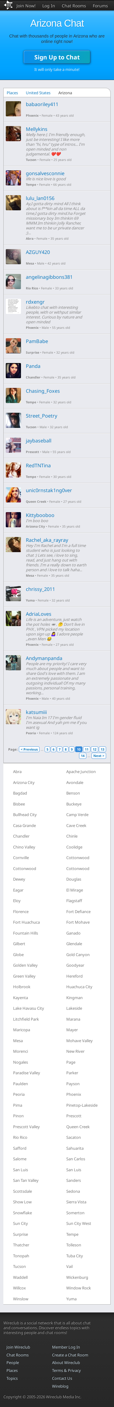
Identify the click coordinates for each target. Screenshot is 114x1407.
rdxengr (35, 302)
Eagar (18, 890)
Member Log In (66, 1347)
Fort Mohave (78, 922)
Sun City (20, 1223)
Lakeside (74, 1008)
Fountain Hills (25, 933)
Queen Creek (36, 501)
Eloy (17, 900)
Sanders (73, 1180)
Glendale (74, 943)
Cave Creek (76, 825)
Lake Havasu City (28, 1008)
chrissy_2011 (40, 589)
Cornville (21, 857)
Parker (72, 1072)
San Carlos (75, 1158)
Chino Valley (24, 847)
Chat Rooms (74, 5)
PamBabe (37, 341)
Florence (21, 911)
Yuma (30, 600)
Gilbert (19, 943)
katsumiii (36, 712)
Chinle (72, 836)
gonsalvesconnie (45, 173)
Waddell (20, 1277)
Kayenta (20, 997)
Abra (29, 238)
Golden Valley (25, 965)
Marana (73, 1019)
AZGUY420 (38, 252)
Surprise (32, 352)
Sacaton (73, 1137)
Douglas (73, 879)
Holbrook (21, 986)
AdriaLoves (38, 614)
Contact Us (62, 1378)
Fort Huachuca (26, 922)
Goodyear (75, 965)
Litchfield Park (26, 1019)
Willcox (19, 1287)
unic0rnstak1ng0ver (49, 490)
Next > (98, 755)
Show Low (22, 1201)
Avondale (74, 782)
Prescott (32, 452)
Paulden (20, 1083)
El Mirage (74, 890)
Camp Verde (77, 814)
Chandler (33, 377)
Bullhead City (25, 814)
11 (86, 749)
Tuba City (74, 1255)
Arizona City (35, 526)
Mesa (30, 263)
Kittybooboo (40, 515)
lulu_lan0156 (40, 198)
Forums (100, 5)
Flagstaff (74, 900)
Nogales (20, 1062)
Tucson (31, 160)
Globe (18, 954)
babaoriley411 (42, 104)
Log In (48, 5)
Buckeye (73, 804)
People (12, 1362)
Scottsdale (22, 1191)
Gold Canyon (78, 954)
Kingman (74, 997)
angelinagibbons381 (49, 277)
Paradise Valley (26, 1072)
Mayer (72, 1029)
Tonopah (21, 1255)
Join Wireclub (18, 1347)
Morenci (20, 1051)
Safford (19, 1148)
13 (102, 749)
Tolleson (73, 1244)
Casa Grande (24, 825)
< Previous (29, 749)
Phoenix (32, 115)
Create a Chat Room (70, 1354)
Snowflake (22, 1212)
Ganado (73, 933)
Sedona (73, 1191)
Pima (17, 1105)
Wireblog (60, 1386)
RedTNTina (38, 465)
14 (83, 755)
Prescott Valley (26, 1126)
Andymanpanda (44, 658)
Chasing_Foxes (43, 391)
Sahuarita (75, 1148)
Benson (73, 793)
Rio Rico (32, 288)
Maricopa (21, 1029)
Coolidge (74, 847)
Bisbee (19, 804)
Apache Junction (81, 771)
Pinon (18, 1115)
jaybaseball (38, 441)
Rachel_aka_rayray (47, 540)
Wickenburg (77, 1277)
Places (12, 92)
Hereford (74, 976)
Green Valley (24, 976)
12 (94, 749)
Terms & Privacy (66, 1370)
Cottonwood (77, 857)
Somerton (75, 1212)
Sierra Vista (76, 1201)
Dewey (19, 879)
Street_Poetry (41, 416)
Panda (33, 366)
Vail (69, 1266)
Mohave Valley (79, 1040)
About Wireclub (66, 1362)
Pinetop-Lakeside (82, 1105)
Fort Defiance (78, 911)
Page (70, 1062)
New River (75, 1051)
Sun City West (78, 1223)
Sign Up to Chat (57, 57)
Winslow (20, 1298)
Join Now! (26, 5)
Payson (73, 1083)
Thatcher (21, 1244)
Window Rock (78, 1287)
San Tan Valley (26, 1180)
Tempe (31, 184)
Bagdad (20, 793)
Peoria (31, 733)
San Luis (20, 1169)
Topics (12, 1378)
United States (38, 92)
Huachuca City (79, 986)
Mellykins (36, 129)
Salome (19, 1158)
